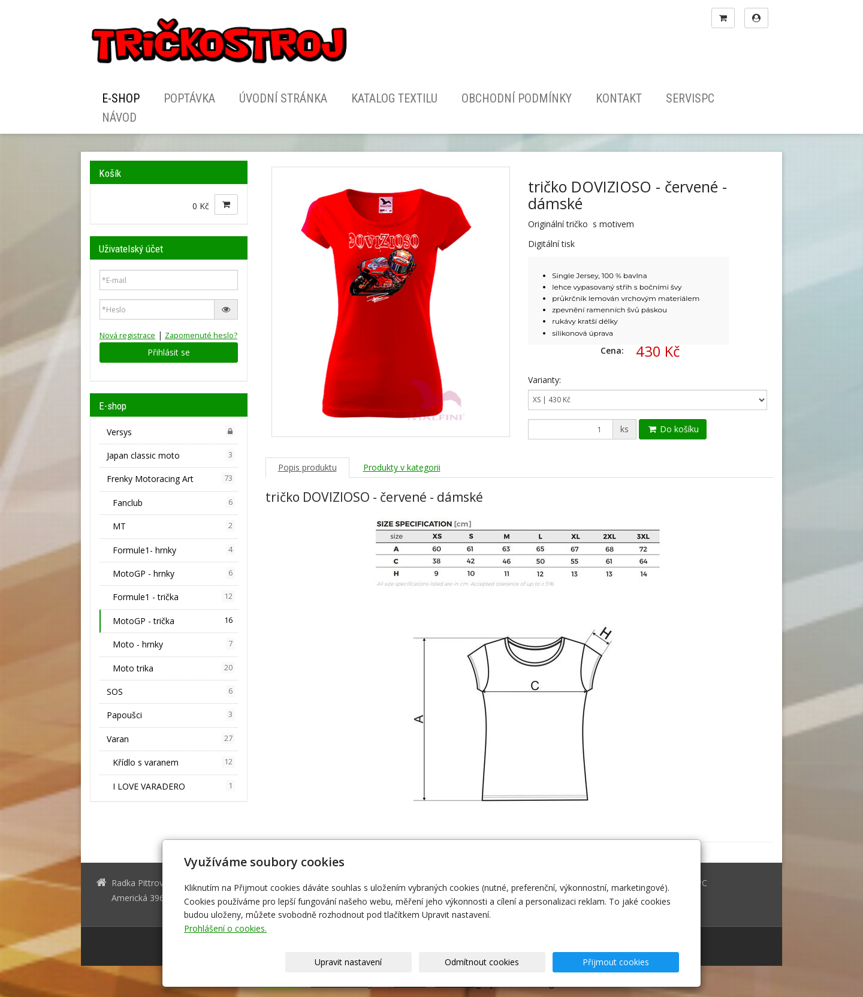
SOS (171, 691)
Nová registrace (127, 335)
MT (174, 526)
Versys (171, 432)
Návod (119, 117)
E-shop (121, 98)
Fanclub (174, 502)
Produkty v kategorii (401, 467)
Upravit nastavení (435, 962)
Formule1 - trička (174, 597)
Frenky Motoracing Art (171, 478)
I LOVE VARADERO (174, 786)
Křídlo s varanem (174, 762)
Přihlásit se (168, 352)
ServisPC (690, 98)
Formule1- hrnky (174, 550)
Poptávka (189, 98)
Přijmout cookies (633, 962)
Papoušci (171, 715)
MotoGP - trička (174, 620)
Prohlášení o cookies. (225, 928)
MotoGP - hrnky (174, 573)
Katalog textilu (394, 98)
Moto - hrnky (174, 644)
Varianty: (544, 379)
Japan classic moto (171, 455)
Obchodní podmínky (516, 98)
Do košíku (673, 429)
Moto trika (174, 668)
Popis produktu (307, 467)
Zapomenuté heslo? (201, 335)
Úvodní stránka (283, 98)
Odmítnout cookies (534, 962)
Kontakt (619, 98)
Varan (171, 739)
